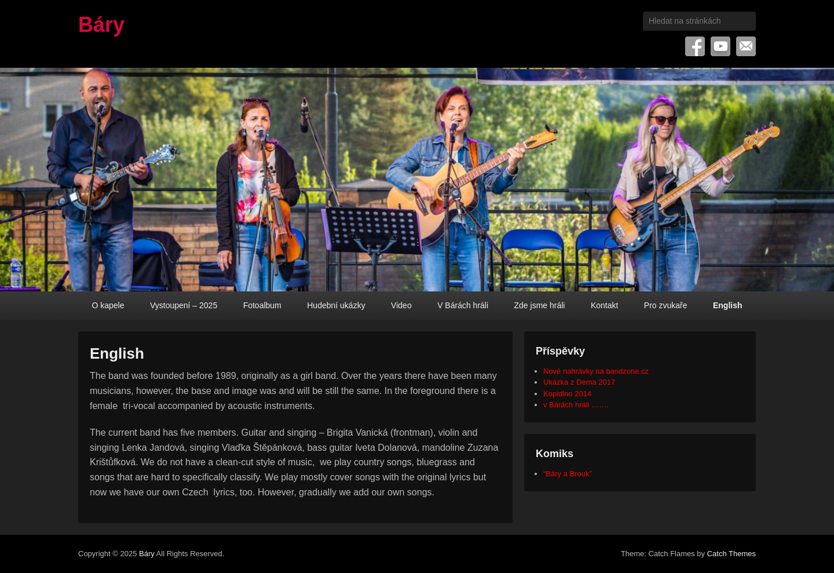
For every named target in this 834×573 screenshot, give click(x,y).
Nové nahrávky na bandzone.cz (596, 371)
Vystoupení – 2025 (183, 305)
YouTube (720, 46)
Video (401, 305)
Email (746, 46)
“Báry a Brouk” (567, 473)
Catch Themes (731, 553)
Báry (101, 25)
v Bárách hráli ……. (576, 404)
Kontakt (604, 305)
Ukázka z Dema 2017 (579, 382)
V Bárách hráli (462, 305)
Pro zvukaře (665, 305)
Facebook (695, 46)
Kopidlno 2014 (567, 393)
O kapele (108, 305)
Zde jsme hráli (539, 305)
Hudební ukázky (336, 305)
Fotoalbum (262, 305)
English (727, 305)
